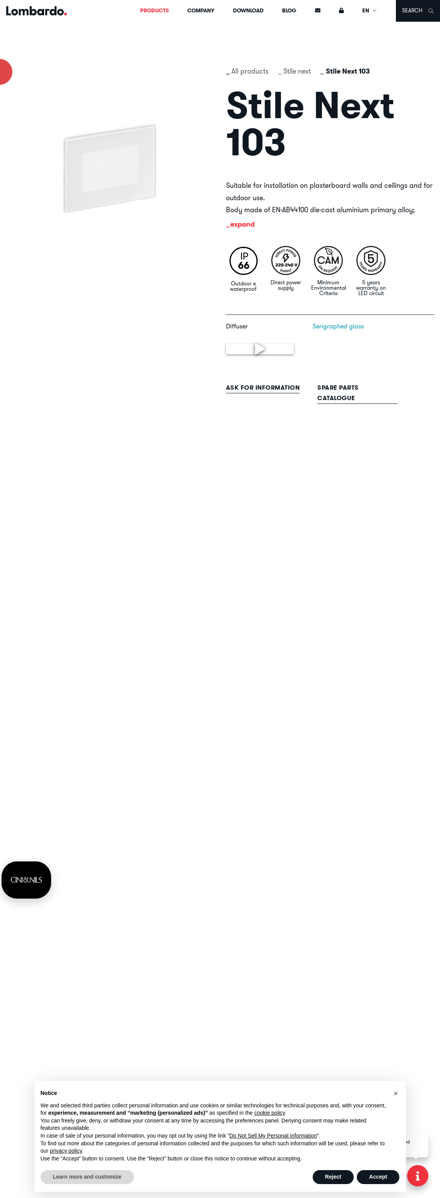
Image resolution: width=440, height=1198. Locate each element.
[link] (26, 880)
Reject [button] (333, 1177)
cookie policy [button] (269, 1113)
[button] (396, 1093)
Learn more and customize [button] (87, 1177)
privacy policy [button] (66, 1151)
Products (154, 10)
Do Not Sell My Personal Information (273, 1136)
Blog (289, 10)
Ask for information (263, 387)
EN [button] (369, 10)
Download (248, 10)
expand (242, 224)
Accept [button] (378, 1177)
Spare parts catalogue (338, 392)
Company (200, 10)
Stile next (297, 71)
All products (250, 71)
